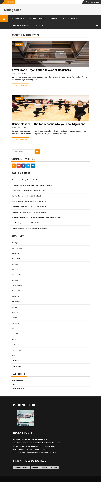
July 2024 (15, 307)
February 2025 (16, 275)
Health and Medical (72, 19)
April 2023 (15, 328)
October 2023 (16, 323)
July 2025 (15, 264)
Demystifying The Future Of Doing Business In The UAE (29, 207)
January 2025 (16, 280)
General (53, 19)
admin (14, 73)
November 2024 (17, 285)
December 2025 (17, 248)
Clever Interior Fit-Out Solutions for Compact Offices (28, 190)
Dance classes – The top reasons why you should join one (48, 124)
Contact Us (39, 25)
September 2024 (17, 296)
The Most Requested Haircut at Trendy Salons (26, 223)
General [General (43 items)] (35, 468)
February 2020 (16, 366)
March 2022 (15, 344)
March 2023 (15, 334)
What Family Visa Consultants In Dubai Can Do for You (29, 201)
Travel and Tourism (20, 25)
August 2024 (16, 301)
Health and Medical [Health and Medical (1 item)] (49, 468)
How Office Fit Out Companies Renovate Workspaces (29, 212)
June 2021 (15, 355)
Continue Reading (20, 85)
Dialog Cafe (12, 10)
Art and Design (17, 19)
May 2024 (15, 318)
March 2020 (15, 361)
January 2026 (16, 243)
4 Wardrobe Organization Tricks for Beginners (41, 70)
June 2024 (15, 312)
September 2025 (17, 253)
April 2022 (15, 339)
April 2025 (15, 269)
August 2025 (16, 259)
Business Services (37, 19)
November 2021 (17, 350)
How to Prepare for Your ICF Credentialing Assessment (29, 228)
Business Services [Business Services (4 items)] (21, 468)
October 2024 (16, 291)
